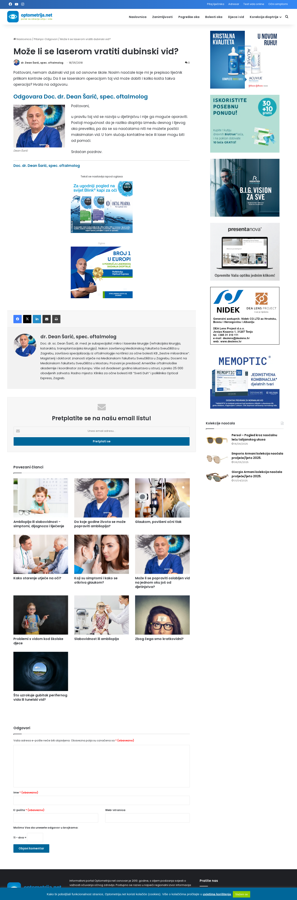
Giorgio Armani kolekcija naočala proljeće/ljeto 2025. (257, 474)
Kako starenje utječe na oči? (37, 578)
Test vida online (253, 4)
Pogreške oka (188, 17)
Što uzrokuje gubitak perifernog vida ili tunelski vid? (40, 697)
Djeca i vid (236, 17)
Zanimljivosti (162, 17)
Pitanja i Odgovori (46, 39)
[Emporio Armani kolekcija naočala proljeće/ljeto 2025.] (217, 459)
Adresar (233, 4)
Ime (25, 792)
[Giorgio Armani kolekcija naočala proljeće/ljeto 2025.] (217, 477)
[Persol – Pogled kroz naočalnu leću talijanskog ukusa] (217, 441)
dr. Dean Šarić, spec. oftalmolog (42, 62)
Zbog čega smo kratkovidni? (159, 638)
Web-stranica (115, 810)
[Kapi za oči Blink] (102, 231)
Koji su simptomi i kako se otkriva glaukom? (96, 580)
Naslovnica (137, 17)
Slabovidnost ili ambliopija (96, 638)
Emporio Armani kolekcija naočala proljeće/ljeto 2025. (257, 455)
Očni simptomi (278, 4)
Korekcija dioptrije (264, 17)
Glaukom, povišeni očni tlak (158, 521)
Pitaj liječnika (215, 4)
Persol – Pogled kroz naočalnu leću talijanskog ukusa (254, 437)
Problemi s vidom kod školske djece (38, 641)
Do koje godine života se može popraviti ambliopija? (100, 523)
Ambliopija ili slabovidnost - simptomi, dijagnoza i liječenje (38, 523)
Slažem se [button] (241, 894)
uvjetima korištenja (217, 894)
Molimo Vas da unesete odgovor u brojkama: (45, 828)
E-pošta (28, 810)
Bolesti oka (213, 17)
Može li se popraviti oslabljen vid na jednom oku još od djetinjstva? (162, 582)
